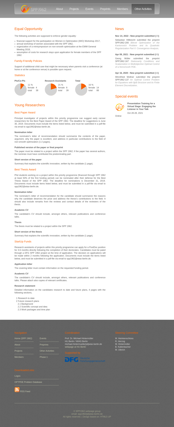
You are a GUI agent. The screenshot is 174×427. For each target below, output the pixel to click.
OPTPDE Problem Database (28, 382)
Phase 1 (44, 357)
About (59, 9)
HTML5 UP (105, 417)
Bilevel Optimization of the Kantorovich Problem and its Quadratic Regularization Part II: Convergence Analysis (137, 46)
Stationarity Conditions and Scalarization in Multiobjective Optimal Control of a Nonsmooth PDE (137, 64)
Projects (74, 9)
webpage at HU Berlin (75, 347)
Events (89, 9)
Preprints (105, 9)
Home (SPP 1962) (23, 338)
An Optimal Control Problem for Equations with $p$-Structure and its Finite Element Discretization (137, 83)
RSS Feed (22, 391)
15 (157, 36)
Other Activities (143, 9)
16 (157, 73)
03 (157, 54)
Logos (17, 376)
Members (122, 9)
